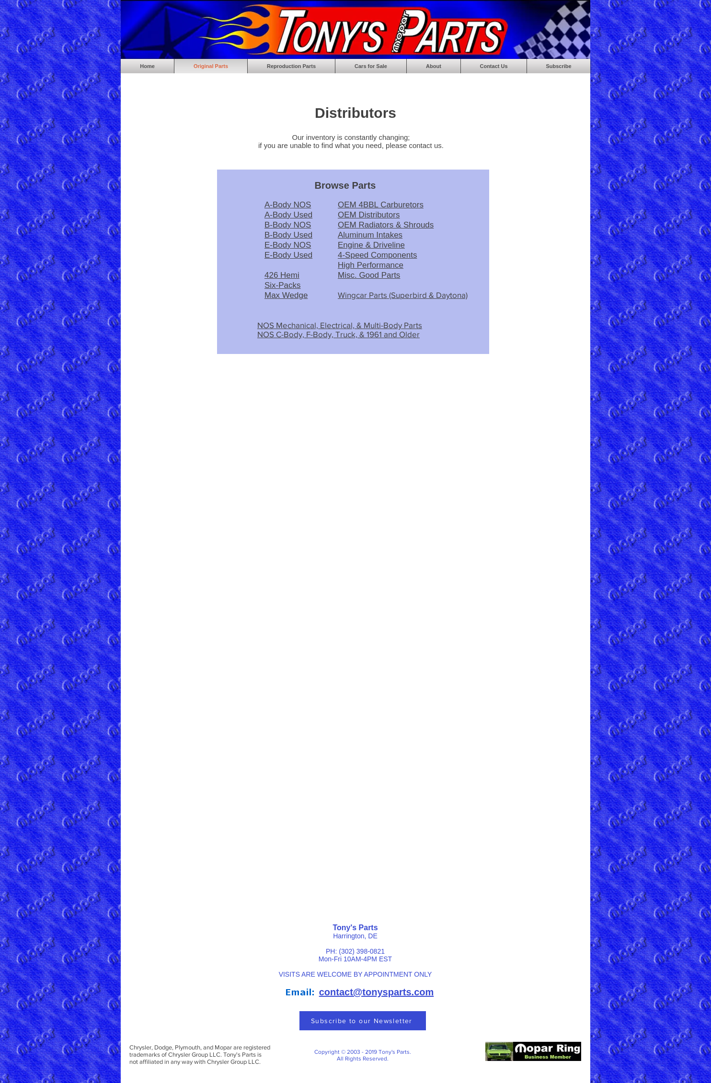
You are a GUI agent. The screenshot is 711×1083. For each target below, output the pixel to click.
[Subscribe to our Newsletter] (362, 1020)
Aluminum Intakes (370, 234)
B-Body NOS (287, 224)
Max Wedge (286, 295)
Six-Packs (282, 285)
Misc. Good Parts (369, 275)
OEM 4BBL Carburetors (381, 204)
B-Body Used (288, 234)
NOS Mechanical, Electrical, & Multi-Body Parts (339, 325)
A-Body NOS (287, 204)
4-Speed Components (377, 255)
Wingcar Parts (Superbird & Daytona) (403, 294)
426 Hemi (281, 275)
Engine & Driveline (371, 245)
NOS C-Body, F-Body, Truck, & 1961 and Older (338, 334)
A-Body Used (288, 214)
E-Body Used (288, 255)
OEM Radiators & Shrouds (386, 224)
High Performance (370, 265)
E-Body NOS (287, 245)
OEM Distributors (369, 214)
